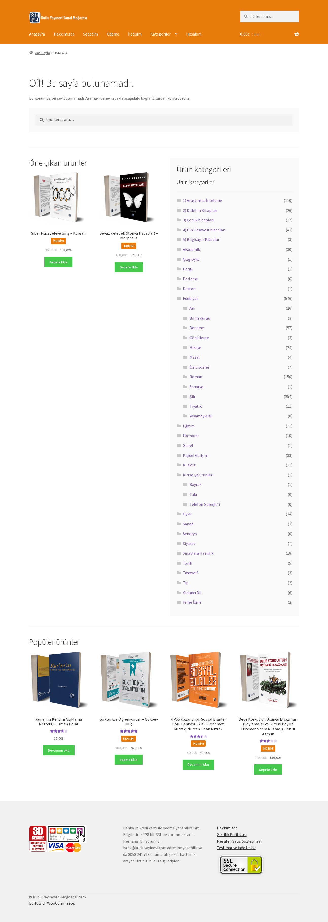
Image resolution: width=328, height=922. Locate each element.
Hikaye (195, 347)
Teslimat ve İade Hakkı (236, 847)
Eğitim (189, 425)
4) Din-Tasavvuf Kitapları (204, 229)
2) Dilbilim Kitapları (200, 210)
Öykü (187, 513)
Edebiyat (190, 298)
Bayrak (195, 484)
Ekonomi (191, 435)
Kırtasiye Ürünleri (198, 474)
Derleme (190, 278)
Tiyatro (195, 406)
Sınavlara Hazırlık (198, 553)
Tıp (185, 582)
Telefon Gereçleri (204, 504)
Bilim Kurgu (199, 318)
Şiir (192, 396)
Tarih (187, 563)
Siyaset (189, 543)
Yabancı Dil (192, 592)
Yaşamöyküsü (200, 416)
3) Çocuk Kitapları (198, 219)
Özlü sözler (199, 367)
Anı (192, 308)
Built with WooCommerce (51, 903)
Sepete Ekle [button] (58, 262)
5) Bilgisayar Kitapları (201, 239)
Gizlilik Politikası (232, 834)
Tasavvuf (190, 572)
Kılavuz (189, 464)
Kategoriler (160, 34)
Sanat (188, 523)
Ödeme (113, 34)
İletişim (135, 34)
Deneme (196, 327)
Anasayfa (37, 34)
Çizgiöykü (191, 259)
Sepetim (90, 34)
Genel (188, 445)
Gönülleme (199, 337)
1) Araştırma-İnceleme (202, 200)
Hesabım (194, 34)
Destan (189, 288)
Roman (195, 376)
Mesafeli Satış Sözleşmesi (239, 841)
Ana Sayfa (42, 52)
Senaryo (196, 386)
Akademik (191, 249)
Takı (193, 494)
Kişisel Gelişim (195, 455)
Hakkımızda (64, 34)
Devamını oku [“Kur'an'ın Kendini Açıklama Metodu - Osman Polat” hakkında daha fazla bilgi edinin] (59, 750)
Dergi (187, 268)
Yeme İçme (192, 602)
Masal (194, 357)
